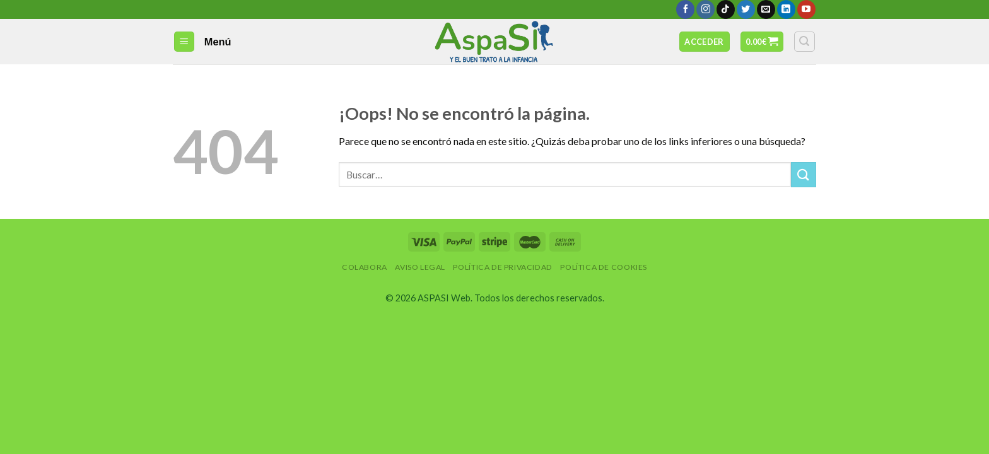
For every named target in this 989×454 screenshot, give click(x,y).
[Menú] (184, 42)
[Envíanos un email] (766, 9)
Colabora (364, 267)
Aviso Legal (420, 267)
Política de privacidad (502, 267)
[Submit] (803, 174)
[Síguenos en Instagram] (705, 9)
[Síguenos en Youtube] (806, 9)
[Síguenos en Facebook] (685, 9)
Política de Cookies (603, 267)
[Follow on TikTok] (726, 9)
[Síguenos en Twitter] (746, 9)
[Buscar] (805, 42)
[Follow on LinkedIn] (786, 9)
